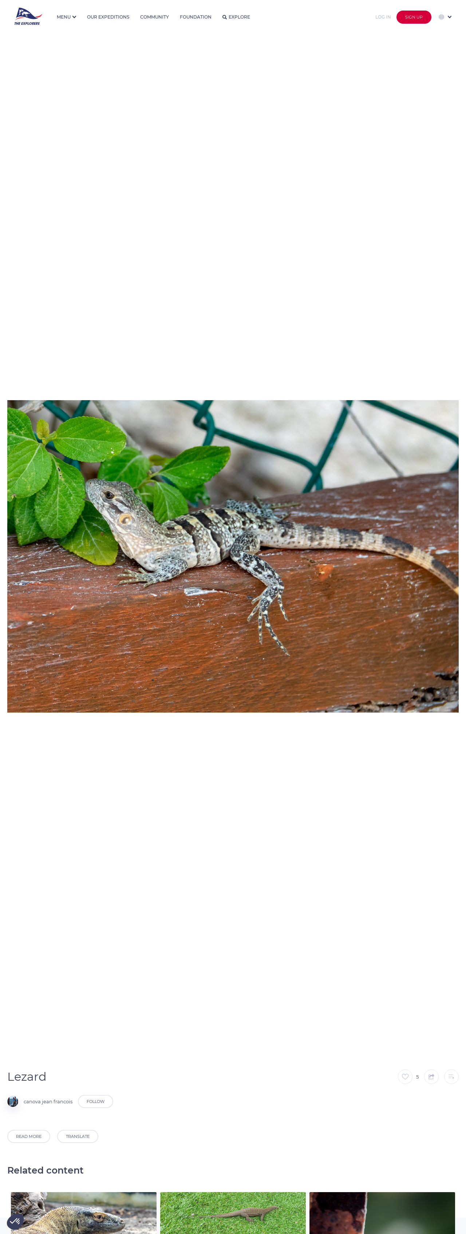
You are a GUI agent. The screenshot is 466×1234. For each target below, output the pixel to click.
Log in (383, 17)
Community (154, 17)
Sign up (414, 17)
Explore (236, 17)
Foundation (196, 17)
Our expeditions (108, 17)
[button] (15, 1221)
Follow (95, 1101)
